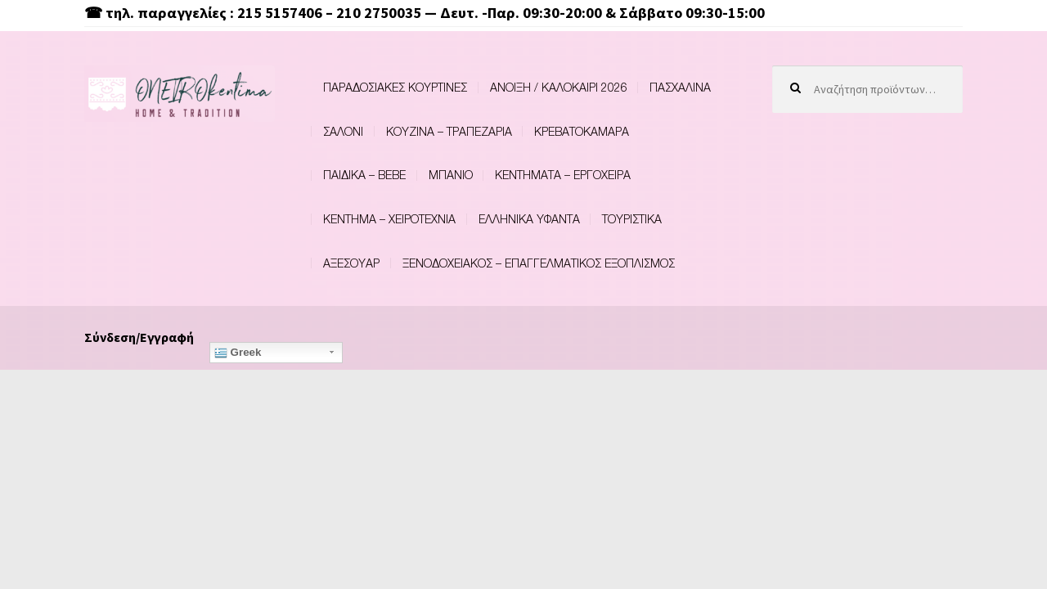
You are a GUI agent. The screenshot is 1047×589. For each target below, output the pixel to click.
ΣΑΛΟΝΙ (343, 131)
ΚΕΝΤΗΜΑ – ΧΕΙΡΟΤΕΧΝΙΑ (389, 219)
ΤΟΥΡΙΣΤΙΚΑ (632, 219)
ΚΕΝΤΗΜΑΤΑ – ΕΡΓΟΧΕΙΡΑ (563, 175)
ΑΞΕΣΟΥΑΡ (351, 263)
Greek (238, 352)
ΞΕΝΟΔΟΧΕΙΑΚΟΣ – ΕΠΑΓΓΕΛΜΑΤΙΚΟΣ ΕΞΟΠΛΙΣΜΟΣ (538, 263)
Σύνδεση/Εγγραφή (139, 337)
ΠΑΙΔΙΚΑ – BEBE (364, 175)
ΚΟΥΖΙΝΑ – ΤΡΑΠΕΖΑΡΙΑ (449, 131)
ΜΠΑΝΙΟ (451, 175)
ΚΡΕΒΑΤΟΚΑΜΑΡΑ (581, 131)
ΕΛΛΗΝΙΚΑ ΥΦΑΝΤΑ (529, 219)
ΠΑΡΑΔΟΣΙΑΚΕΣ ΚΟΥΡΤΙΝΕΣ (395, 87)
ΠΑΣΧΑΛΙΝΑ (680, 87)
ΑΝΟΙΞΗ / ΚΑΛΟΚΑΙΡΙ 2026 (558, 87)
